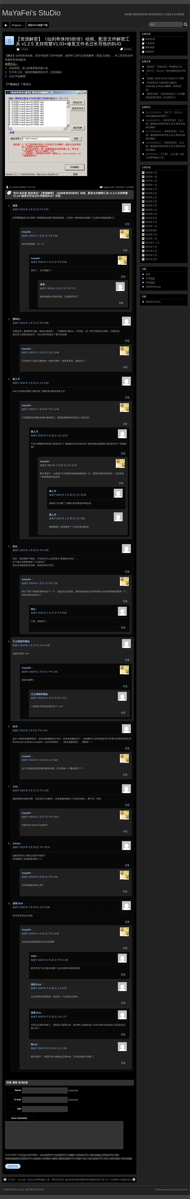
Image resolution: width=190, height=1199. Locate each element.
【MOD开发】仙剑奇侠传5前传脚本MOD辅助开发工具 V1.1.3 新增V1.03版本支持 (93, 1179)
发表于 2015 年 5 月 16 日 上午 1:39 (49, 1048)
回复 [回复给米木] (127, 748)
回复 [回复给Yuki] (127, 805)
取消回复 (23, 1082)
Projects (18, 26)
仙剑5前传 (120, 187)
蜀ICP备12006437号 (34, 1189)
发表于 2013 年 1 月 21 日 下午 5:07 (31, 209)
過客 (14, 1082)
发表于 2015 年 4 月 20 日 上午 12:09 (31, 907)
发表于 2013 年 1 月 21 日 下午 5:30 (49, 262)
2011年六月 (151, 259)
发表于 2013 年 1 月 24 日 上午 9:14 (31, 383)
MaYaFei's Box (153, 301)
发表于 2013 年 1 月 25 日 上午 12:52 (67, 495)
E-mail (17, 1099)
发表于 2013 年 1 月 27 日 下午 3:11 (49, 698)
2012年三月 (151, 234)
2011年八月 (151, 251)
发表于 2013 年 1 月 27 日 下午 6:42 (49, 613)
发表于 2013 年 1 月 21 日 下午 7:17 (58, 288)
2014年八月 (151, 210)
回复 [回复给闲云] (127, 571)
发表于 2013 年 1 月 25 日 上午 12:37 (49, 435)
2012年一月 (151, 238)
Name (18, 1090)
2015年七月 (151, 201)
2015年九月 (151, 193)
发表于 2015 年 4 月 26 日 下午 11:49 (49, 960)
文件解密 (130, 187)
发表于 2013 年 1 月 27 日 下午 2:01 (40, 583)
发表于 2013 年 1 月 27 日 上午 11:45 (31, 645)
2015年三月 (151, 205)
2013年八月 (151, 214)
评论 (150, 282)
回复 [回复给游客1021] (123, 1034)
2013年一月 (151, 226)
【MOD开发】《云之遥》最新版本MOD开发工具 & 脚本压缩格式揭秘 (165, 124)
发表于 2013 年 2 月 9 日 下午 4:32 (30, 730)
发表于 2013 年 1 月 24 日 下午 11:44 (40, 409)
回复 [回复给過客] (127, 224)
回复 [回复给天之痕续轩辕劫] (127, 660)
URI (19, 1109)
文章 (150, 278)
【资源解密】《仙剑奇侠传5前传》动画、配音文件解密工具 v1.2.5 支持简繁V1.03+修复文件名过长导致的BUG (73, 41)
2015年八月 (151, 197)
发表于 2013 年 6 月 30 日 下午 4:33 (40, 877)
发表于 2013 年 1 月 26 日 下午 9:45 (31, 550)
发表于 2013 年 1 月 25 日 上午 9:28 (67, 518)
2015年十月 (151, 189)
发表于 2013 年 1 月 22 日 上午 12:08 (40, 352)
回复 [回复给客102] (123, 1063)
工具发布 (24, 49)
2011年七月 (151, 255)
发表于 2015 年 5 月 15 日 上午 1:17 (49, 1016)
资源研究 (149, 51)
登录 (148, 274)
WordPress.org (153, 286)
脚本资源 (149, 47)
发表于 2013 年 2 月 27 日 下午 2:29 (31, 790)
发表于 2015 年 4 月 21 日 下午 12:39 (40, 933)
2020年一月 (151, 176)
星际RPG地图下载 (38, 25)
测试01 (16, 319)
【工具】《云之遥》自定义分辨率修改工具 (27, 1179)
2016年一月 (151, 185)
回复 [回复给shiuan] (127, 865)
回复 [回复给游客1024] (127, 922)
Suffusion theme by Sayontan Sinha (171, 1189)
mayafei (15, 187)
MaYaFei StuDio (17, 1189)
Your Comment (19, 1118)
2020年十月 (151, 172)
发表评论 (128, 49)
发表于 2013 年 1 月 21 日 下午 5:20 (40, 236)
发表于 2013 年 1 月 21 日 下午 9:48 (31, 323)
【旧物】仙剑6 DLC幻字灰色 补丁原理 (165, 78)
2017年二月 (151, 181)
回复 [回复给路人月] (127, 397)
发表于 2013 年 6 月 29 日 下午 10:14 (31, 847)
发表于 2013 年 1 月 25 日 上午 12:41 (58, 465)
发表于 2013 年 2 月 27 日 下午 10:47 (40, 817)
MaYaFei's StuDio (31, 13)
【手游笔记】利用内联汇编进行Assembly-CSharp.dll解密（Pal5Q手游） (164, 86)
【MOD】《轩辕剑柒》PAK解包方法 (164, 66)
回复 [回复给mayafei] (125, 250)
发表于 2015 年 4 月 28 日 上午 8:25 (49, 988)
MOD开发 (150, 39)
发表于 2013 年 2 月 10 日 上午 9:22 (40, 760)
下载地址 (26, 84)
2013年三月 (151, 222)
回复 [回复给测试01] (127, 341)
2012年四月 (151, 230)
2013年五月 (151, 218)
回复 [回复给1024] (123, 974)
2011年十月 (151, 246)
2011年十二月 (152, 242)
